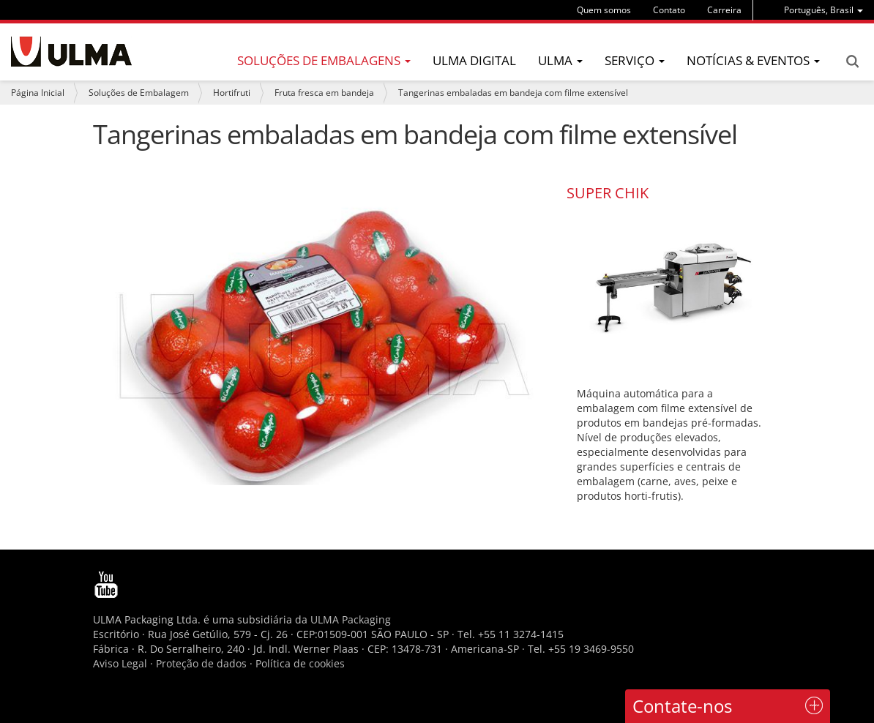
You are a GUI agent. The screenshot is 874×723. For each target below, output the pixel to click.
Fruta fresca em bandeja (324, 92)
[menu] (823, 10)
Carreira (724, 10)
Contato (669, 10)
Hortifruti (231, 92)
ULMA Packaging (350, 619)
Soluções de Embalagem (139, 92)
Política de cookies (300, 663)
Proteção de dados (203, 663)
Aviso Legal (120, 663)
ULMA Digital (474, 60)
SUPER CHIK (608, 193)
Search (852, 61)
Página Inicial (37, 92)
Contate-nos (682, 706)
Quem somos (604, 10)
